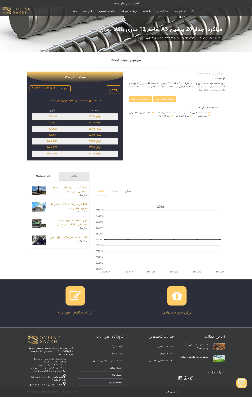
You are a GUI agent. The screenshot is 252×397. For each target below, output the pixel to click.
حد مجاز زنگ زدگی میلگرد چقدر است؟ (195, 346)
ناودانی (104, 361)
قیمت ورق (116, 353)
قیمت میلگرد (115, 346)
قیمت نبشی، (115, 361)
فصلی (128, 191)
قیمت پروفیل (115, 382)
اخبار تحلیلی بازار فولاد (126, 3)
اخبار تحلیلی (162, 11)
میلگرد (202, 37)
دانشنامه (147, 11)
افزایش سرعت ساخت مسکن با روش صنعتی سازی (69, 206)
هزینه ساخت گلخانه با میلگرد (194, 357)
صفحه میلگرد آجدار (164, 99)
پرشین (113, 89)
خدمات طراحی (165, 346)
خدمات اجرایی (165, 353)
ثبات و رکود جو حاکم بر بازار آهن (68, 237)
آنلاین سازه (88, 11)
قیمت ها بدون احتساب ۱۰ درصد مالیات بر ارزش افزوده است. (75, 100)
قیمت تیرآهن (115, 368)
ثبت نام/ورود (180, 11)
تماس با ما (170, 392)
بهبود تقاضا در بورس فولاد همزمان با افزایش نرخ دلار (72, 222)
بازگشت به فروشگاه (140, 99)
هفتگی (101, 191)
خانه (75, 11)
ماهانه (115, 191)
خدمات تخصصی (107, 11)
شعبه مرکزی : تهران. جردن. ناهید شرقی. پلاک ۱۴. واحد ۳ (47, 378)
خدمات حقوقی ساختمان (161, 361)
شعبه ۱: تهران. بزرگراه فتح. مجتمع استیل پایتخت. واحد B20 (47, 386)
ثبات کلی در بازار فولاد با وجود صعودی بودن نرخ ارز (70, 189)
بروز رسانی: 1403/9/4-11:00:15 (50, 88)
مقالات (74, 176)
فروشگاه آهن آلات (129, 11)
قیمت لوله (117, 375)
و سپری (97, 361)
